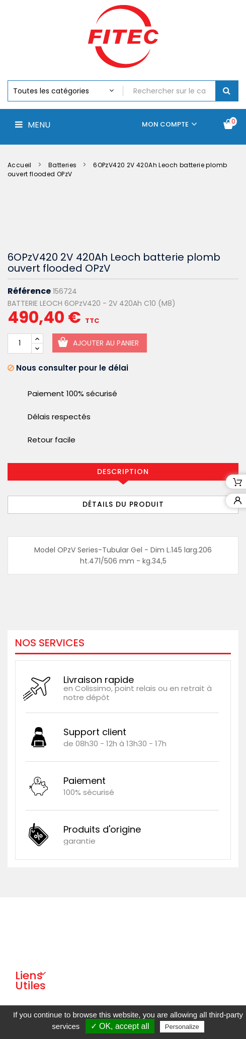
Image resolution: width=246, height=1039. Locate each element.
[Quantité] (20, 343)
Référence (29, 291)
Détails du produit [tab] (123, 504)
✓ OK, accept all (120, 1026)
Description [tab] (123, 472)
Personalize (182, 1026)
